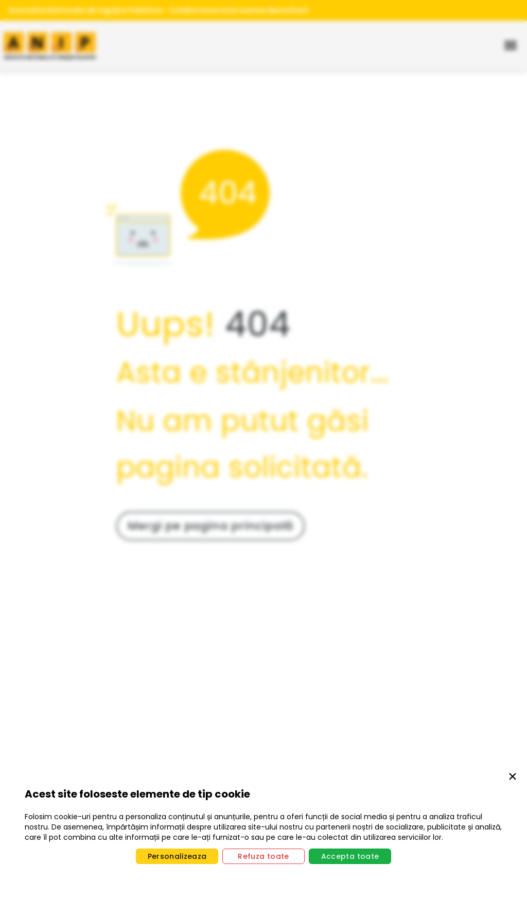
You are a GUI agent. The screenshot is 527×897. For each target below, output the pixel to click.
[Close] (512, 778)
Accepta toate (350, 856)
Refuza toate (263, 856)
